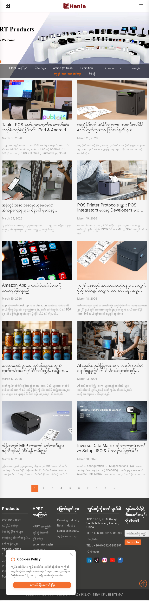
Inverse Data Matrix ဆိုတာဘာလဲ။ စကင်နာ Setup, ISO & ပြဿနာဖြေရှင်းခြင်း (111, 448)
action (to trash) (63, 68)
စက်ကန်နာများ (10, 544)
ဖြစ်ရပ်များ (41, 68)
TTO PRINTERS (11, 550)
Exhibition (86, 68)
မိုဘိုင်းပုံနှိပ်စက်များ (12, 532)
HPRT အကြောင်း (18, 68)
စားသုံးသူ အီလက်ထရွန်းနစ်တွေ (16, 538)
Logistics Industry (68, 531)
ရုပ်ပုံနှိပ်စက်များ (10, 526)
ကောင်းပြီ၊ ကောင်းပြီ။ (42, 587)
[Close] (71, 555)
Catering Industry (68, 520)
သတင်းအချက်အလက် (111, 68)
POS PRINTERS (11, 520)
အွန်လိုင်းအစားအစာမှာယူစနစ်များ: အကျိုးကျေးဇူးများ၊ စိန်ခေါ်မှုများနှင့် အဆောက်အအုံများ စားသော (28, 210)
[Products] (7, 6)
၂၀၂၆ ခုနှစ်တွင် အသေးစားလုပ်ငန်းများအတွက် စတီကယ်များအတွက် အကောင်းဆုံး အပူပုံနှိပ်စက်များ (111, 290)
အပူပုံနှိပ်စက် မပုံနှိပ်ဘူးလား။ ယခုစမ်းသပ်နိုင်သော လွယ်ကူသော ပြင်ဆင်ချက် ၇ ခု (110, 127)
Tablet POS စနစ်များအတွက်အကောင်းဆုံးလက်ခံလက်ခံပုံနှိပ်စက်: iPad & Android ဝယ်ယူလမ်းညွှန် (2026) (35, 129)
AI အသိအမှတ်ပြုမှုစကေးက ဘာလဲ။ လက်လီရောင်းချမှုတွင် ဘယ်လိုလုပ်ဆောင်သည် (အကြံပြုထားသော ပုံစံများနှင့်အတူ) (110, 370)
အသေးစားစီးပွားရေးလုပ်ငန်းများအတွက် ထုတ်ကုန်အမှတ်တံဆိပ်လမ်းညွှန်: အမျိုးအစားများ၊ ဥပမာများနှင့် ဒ (35, 370)
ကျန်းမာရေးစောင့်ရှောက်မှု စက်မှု (68, 536)
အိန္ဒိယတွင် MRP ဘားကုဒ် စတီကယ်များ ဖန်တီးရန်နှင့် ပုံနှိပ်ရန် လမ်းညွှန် (33, 448)
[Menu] (141, 6)
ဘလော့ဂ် (135, 68)
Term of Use (102, 595)
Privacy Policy (80, 595)
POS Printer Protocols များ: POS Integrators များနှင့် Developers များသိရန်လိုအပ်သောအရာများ (110, 210)
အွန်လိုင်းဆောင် (41, 533)
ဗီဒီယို (92, 73)
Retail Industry (66, 526)
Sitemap (117, 595)
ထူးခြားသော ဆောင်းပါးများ (68, 73)
